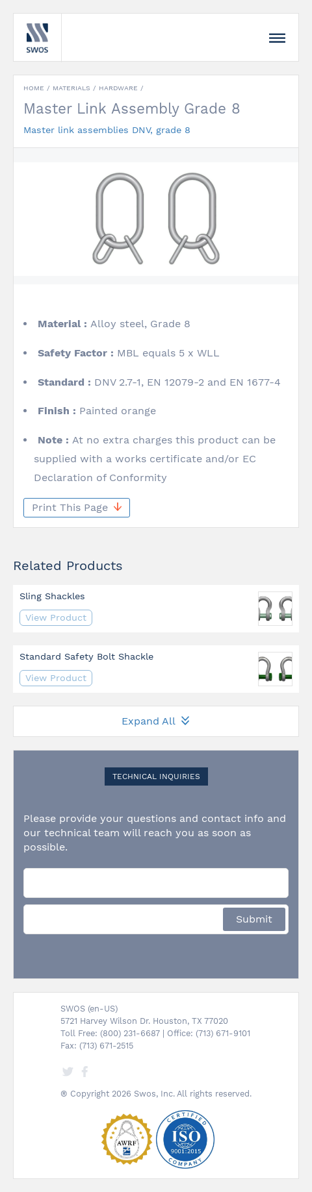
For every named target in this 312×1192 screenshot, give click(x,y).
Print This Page (77, 507)
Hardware (118, 88)
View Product (55, 617)
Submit (254, 919)
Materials (71, 88)
